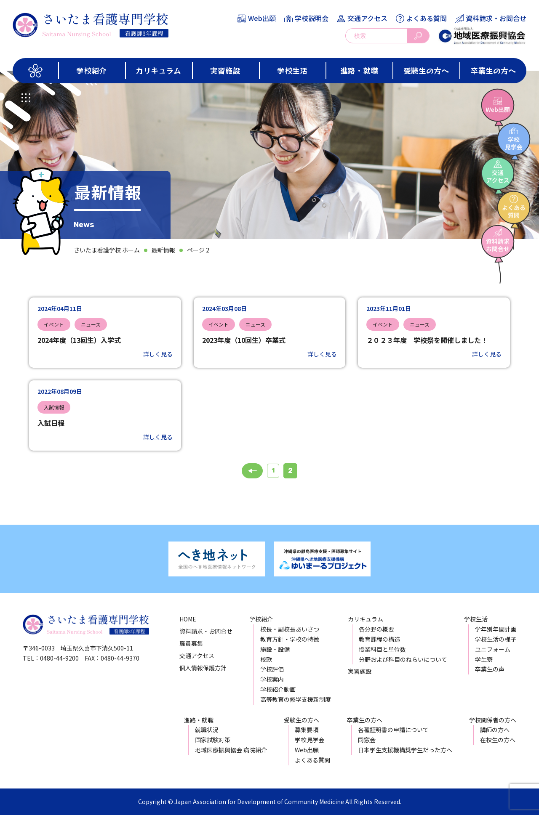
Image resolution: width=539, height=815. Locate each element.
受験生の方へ (426, 70)
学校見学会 (309, 739)
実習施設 (225, 70)
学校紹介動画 (278, 689)
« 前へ (252, 470)
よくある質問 (426, 18)
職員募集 (191, 643)
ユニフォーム (492, 649)
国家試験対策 (212, 739)
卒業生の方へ (493, 70)
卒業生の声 (489, 669)
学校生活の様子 (495, 639)
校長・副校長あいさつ (289, 629)
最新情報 (163, 250)
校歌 (266, 659)
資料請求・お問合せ (496, 18)
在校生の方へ (497, 739)
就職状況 (207, 729)
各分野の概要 (376, 629)
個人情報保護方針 (203, 668)
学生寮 (484, 659)
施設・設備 (275, 649)
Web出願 (262, 18)
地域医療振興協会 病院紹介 (231, 750)
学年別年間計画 (495, 629)
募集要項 (306, 729)
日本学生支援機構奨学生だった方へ (405, 750)
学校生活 (292, 70)
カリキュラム (158, 70)
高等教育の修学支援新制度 (295, 699)
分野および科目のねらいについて (403, 659)
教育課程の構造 (379, 639)
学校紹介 (91, 70)
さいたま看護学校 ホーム (107, 250)
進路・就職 (359, 70)
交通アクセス (367, 18)
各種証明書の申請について (393, 729)
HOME (187, 619)
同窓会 (367, 739)
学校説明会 (311, 18)
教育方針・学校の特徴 (289, 639)
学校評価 (272, 669)
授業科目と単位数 (382, 649)
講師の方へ (495, 729)
